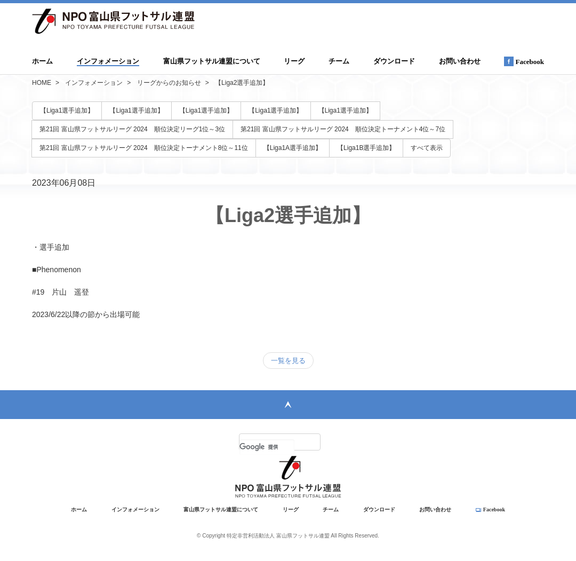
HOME (41, 82)
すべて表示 (427, 148)
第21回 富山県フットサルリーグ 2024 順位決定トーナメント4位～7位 (343, 129)
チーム (339, 61)
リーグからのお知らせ (169, 82)
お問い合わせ (460, 61)
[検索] (266, 447)
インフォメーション (108, 61)
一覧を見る (288, 361)
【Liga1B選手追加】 (366, 148)
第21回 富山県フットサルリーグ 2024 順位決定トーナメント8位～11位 (143, 148)
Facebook (524, 61)
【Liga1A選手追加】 (292, 148)
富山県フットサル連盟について (211, 61)
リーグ (294, 61)
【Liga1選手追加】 (67, 110)
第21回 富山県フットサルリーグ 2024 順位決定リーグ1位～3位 (132, 129)
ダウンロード (394, 61)
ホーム (42, 61)
